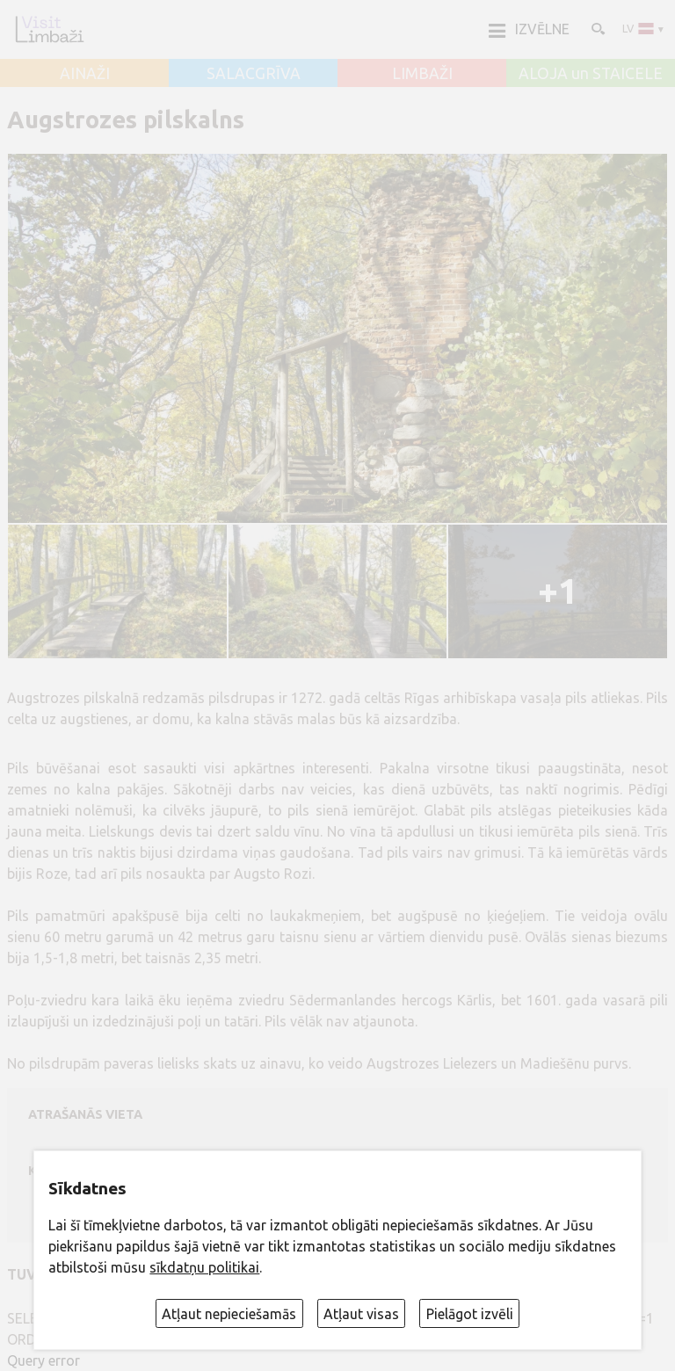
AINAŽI (85, 74)
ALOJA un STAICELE (591, 74)
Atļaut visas (361, 1314)
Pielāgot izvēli (469, 1314)
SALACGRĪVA (254, 74)
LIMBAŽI (422, 74)
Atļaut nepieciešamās (229, 1314)
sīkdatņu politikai (204, 1267)
